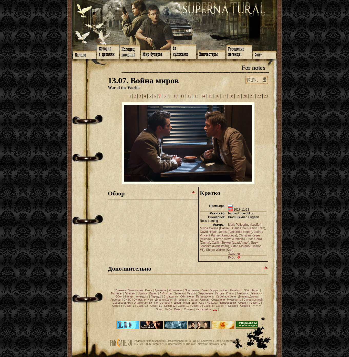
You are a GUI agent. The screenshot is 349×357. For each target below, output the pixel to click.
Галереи (130, 293)
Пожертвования (177, 340)
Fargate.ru (157, 343)
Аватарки (256, 293)
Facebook (236, 290)
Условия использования (149, 340)
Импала (212, 302)
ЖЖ (246, 290)
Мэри (186, 302)
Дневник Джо (163, 299)
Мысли (191, 293)
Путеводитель (205, 296)
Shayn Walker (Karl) (219, 250)
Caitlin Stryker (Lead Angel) (230, 242)
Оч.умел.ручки (143, 302)
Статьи (193, 299)
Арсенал (115, 299)
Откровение (205, 293)
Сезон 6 (233, 305)
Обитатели (187, 296)
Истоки (219, 293)
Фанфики (242, 293)
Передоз (156, 296)
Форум (214, 290)
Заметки (234, 253)
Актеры (204, 299)
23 (266, 96)
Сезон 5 (245, 305)
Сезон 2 (255, 302)
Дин (194, 302)
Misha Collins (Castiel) (215, 228)
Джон (177, 302)
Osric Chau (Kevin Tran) (248, 228)
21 (252, 96)
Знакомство (135, 290)
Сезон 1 (130, 305)
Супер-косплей (253, 299)
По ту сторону (163, 302)
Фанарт (129, 296)
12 (189, 96)
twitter (224, 290)
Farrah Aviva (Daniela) (229, 239)
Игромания (175, 290)
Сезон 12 (170, 305)
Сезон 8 (209, 305)
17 (224, 96)
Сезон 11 (156, 305)
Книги (148, 290)
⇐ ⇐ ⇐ (256, 305)
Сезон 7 (221, 305)
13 (196, 96)
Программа (192, 290)
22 (259, 96)
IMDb (234, 257)
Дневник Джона (248, 296)
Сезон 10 (183, 305)
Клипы (230, 293)
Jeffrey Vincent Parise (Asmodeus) (231, 233)
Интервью (180, 299)
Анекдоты (142, 296)
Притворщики (227, 302)
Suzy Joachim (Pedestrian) (229, 244)
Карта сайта (203, 309)
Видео (153, 293)
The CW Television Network (202, 343)
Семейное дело (226, 296)
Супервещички (122, 302)
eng (223, 343)
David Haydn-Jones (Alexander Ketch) (226, 232)
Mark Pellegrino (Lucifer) (245, 224)
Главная (120, 290)
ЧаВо (168, 309)
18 (231, 96)
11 (182, 96)
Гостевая (116, 293)
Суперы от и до (143, 299)
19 (238, 96)
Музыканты (234, 299)
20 (245, 96)
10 (175, 96)
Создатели (218, 299)
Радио (255, 290)
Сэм (201, 302)
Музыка (142, 293)
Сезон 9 (196, 305)
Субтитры (166, 293)
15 (210, 96)
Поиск (178, 309)
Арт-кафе (161, 290)
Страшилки (171, 296)
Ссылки (189, 309)
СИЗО (127, 299)
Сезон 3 (117, 305)
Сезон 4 (243, 302)
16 (217, 96)
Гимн (204, 290)
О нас (159, 309)
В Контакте (205, 340)
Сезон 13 (142, 305)
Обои (119, 296)
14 (203, 96)
